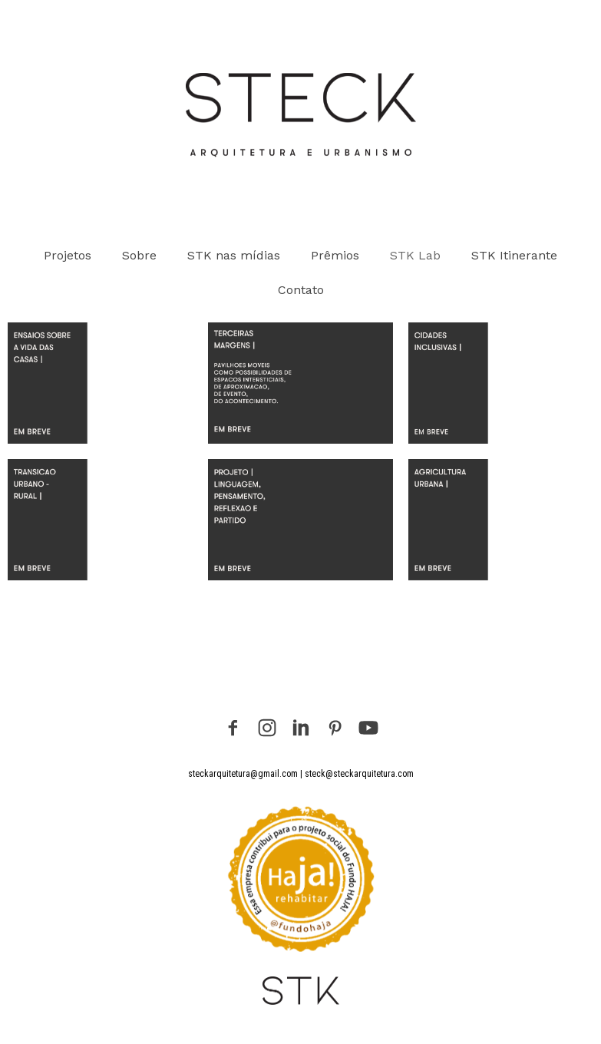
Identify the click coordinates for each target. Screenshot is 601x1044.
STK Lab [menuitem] (415, 255)
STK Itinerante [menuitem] (514, 255)
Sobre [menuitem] (139, 255)
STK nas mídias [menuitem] (233, 255)
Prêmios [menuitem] (335, 255)
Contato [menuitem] (301, 289)
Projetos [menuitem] (67, 255)
